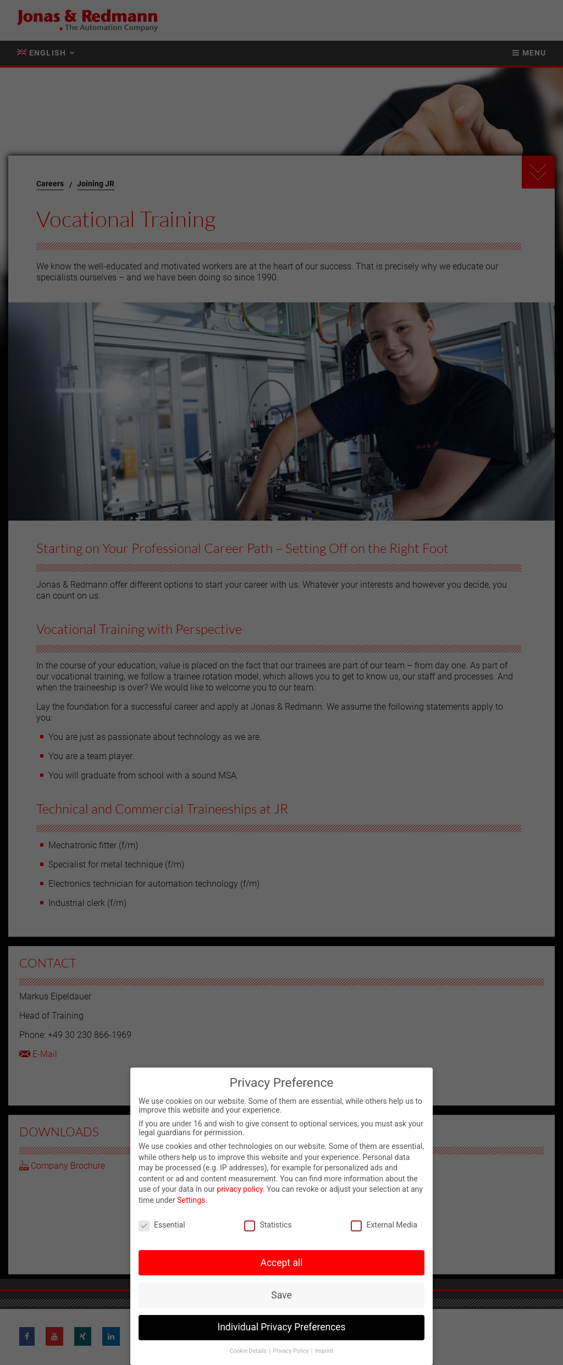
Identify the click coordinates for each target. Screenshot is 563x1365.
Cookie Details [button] (249, 1351)
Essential (162, 1224)
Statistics (267, 1224)
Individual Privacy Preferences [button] (281, 1327)
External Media (384, 1224)
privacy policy (240, 1189)
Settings (191, 1200)
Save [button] (281, 1295)
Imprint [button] (324, 1351)
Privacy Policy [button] (291, 1351)
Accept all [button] (282, 1262)
